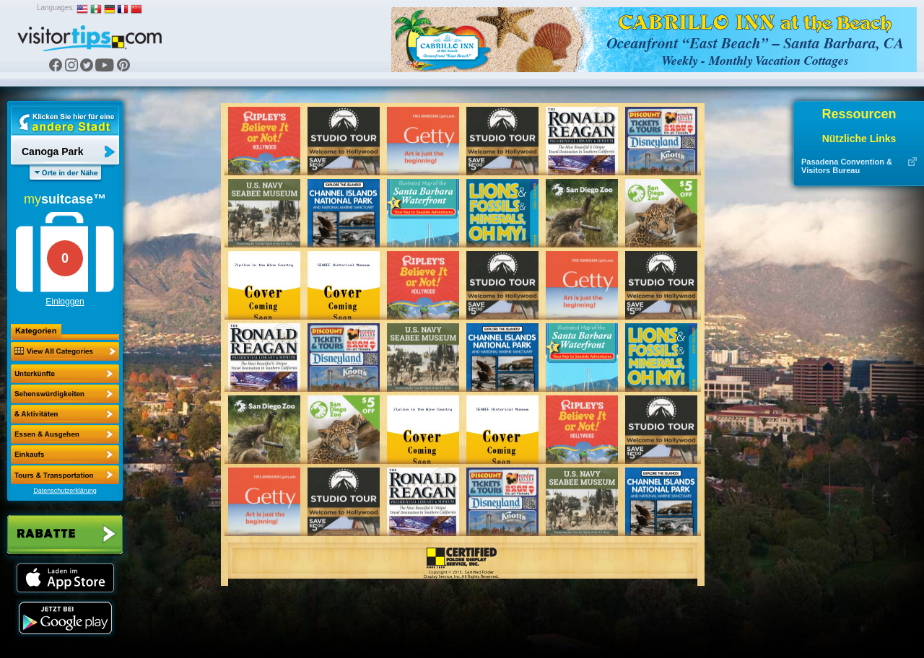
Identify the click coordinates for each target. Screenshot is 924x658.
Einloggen (64, 302)
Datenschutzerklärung (65, 490)
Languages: (55, 8)
